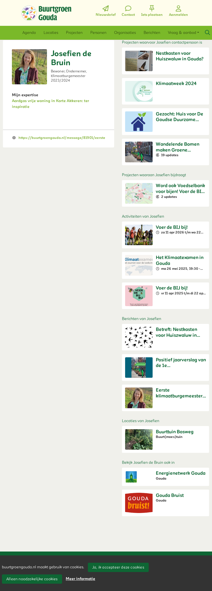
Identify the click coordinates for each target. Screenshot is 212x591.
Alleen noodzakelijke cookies (32, 579)
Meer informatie (80, 578)
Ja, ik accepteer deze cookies (118, 567)
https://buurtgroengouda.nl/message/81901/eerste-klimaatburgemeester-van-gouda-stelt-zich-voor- (103, 138)
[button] (29, 33)
